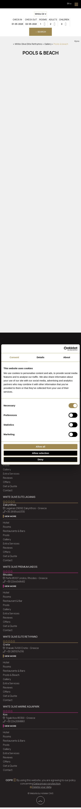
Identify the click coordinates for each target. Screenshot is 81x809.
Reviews (8, 479)
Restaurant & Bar (12, 602)
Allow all (40, 446)
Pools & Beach (11, 677)
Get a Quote (10, 488)
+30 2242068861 (16, 723)
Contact (8, 492)
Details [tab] (40, 357)
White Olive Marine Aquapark (21, 708)
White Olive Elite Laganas (19, 498)
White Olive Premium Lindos (20, 568)
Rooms (7, 528)
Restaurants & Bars (14, 533)
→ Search (40, 32)
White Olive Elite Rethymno (28, 45)
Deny (40, 459)
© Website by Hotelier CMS (40, 794)
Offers (7, 484)
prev (76, 42)
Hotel (6, 524)
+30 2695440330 (15, 513)
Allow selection (40, 453)
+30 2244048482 (16, 583)
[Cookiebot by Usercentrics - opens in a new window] (63, 349)
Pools (6, 467)
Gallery (47, 45)
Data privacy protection (47, 785)
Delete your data (40, 788)
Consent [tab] (14, 357)
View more (10, 518)
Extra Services (11, 475)
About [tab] (66, 357)
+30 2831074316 (15, 653)
